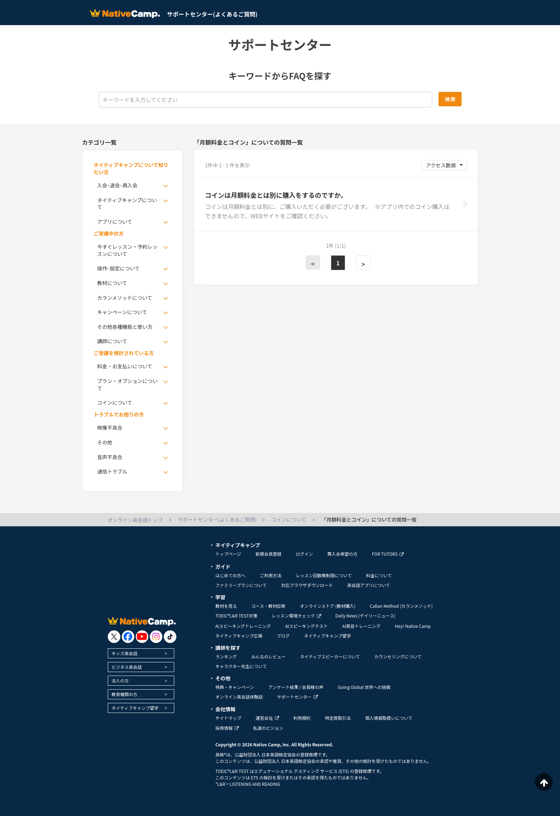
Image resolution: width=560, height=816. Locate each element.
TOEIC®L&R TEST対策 (237, 615)
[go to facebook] (128, 636)
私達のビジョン (268, 728)
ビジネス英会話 (127, 667)
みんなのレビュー (268, 656)
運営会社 (267, 718)
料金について (379, 575)
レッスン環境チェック (296, 615)
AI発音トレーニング (361, 626)
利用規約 (302, 718)
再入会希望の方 (342, 554)
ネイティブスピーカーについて (330, 656)
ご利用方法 (271, 575)
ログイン (304, 554)
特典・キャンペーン (235, 687)
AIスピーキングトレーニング (243, 626)
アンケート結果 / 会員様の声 (296, 687)
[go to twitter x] (114, 636)
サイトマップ (228, 718)
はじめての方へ (231, 575)
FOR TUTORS (388, 554)
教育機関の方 (125, 694)
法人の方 (120, 680)
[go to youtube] (142, 636)
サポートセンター (297, 697)
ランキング (226, 656)
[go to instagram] (156, 636)
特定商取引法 (338, 718)
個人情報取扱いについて (389, 718)
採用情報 (227, 728)
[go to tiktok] (170, 636)
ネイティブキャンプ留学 (135, 708)
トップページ (228, 554)
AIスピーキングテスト (306, 626)
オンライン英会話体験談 (239, 697)
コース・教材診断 (268, 606)
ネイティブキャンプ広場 (239, 636)
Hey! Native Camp (413, 626)
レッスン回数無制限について (324, 575)
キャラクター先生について (241, 666)
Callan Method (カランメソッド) (401, 606)
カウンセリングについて (398, 656)
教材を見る (226, 606)
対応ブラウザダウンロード (307, 585)
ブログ (283, 636)
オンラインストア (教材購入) (328, 606)
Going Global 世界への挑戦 (364, 687)
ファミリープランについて (241, 585)
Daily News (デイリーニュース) (365, 615)
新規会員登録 (268, 554)
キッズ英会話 (125, 653)
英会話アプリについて (368, 585)
